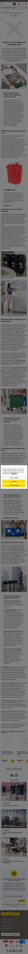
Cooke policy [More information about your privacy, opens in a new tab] (14, 473)
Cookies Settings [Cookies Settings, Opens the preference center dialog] (14, 477)
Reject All (14, 481)
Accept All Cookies (14, 485)
